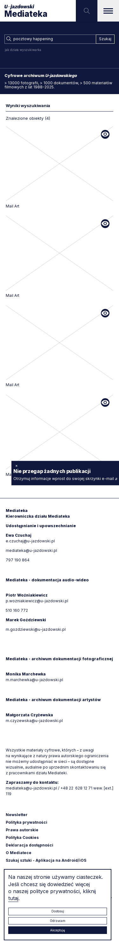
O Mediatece (18, 852)
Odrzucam (57, 921)
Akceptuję (57, 930)
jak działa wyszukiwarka (23, 50)
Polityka (22, 837)
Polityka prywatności (26, 822)
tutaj (13, 898)
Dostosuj (57, 911)
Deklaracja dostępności (29, 845)
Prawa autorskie (22, 830)
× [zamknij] (16, 465)
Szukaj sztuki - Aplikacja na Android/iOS (46, 860)
